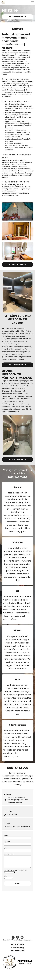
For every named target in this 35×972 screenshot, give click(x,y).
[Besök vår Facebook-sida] (13, 937)
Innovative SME (18, 950)
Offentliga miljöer (17, 725)
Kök (17, 591)
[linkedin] (22, 937)
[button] (32, 2)
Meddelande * (9, 854)
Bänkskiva (18, 542)
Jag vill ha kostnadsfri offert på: (15, 870)
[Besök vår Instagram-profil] (17, 937)
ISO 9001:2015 (17, 944)
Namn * (6, 835)
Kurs (5, 876)
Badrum (17, 487)
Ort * (5, 848)
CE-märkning (17, 947)
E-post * (7, 842)
